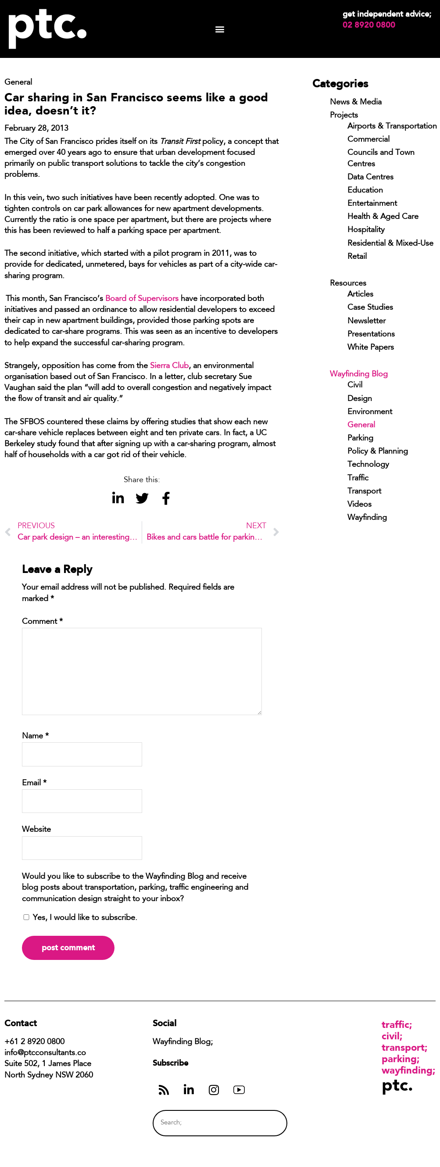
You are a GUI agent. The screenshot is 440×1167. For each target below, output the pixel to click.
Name (35, 737)
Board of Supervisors (142, 299)
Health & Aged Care (383, 217)
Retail (357, 257)
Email (34, 784)
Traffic (357, 479)
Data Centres (370, 178)
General (361, 426)
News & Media (356, 103)
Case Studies (370, 308)
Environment (369, 412)
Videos (359, 505)
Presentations (371, 335)
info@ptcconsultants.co (45, 1053)
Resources (348, 284)
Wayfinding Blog (359, 375)
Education (365, 191)
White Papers (370, 348)
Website (36, 830)
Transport (364, 492)
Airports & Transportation (392, 127)
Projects (344, 116)
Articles (360, 295)
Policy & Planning (377, 452)
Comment (42, 622)
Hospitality (366, 230)
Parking (360, 439)
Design (359, 399)
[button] (220, 29)
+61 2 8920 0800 (34, 1042)
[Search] (264, 1123)
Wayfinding (367, 518)
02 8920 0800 (369, 25)
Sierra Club (169, 366)
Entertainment (372, 204)
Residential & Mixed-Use (390, 244)
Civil (354, 386)
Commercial (368, 140)
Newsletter (366, 322)
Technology (368, 465)
